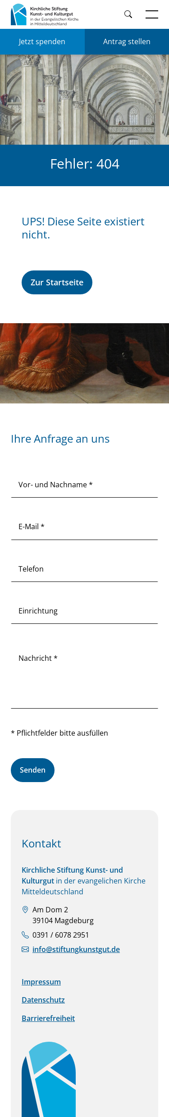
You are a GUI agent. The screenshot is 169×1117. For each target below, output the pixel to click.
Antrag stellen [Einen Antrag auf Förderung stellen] (127, 41)
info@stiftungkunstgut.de (76, 949)
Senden (33, 770)
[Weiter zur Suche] (128, 14)
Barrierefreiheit (48, 1018)
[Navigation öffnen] (152, 14)
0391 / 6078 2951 (60, 935)
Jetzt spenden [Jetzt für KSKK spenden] (42, 41)
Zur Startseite (57, 282)
